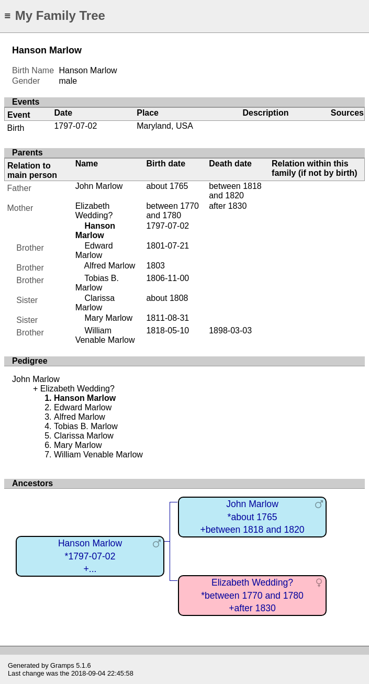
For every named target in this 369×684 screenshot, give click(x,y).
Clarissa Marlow (95, 303)
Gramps (62, 665)
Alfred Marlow (110, 265)
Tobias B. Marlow (97, 283)
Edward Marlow (94, 250)
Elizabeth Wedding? (94, 210)
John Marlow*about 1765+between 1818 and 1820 (252, 517)
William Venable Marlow (105, 335)
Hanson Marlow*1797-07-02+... (90, 556)
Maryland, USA (165, 125)
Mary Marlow (108, 317)
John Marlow (99, 186)
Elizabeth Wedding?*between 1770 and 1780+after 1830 (252, 595)
